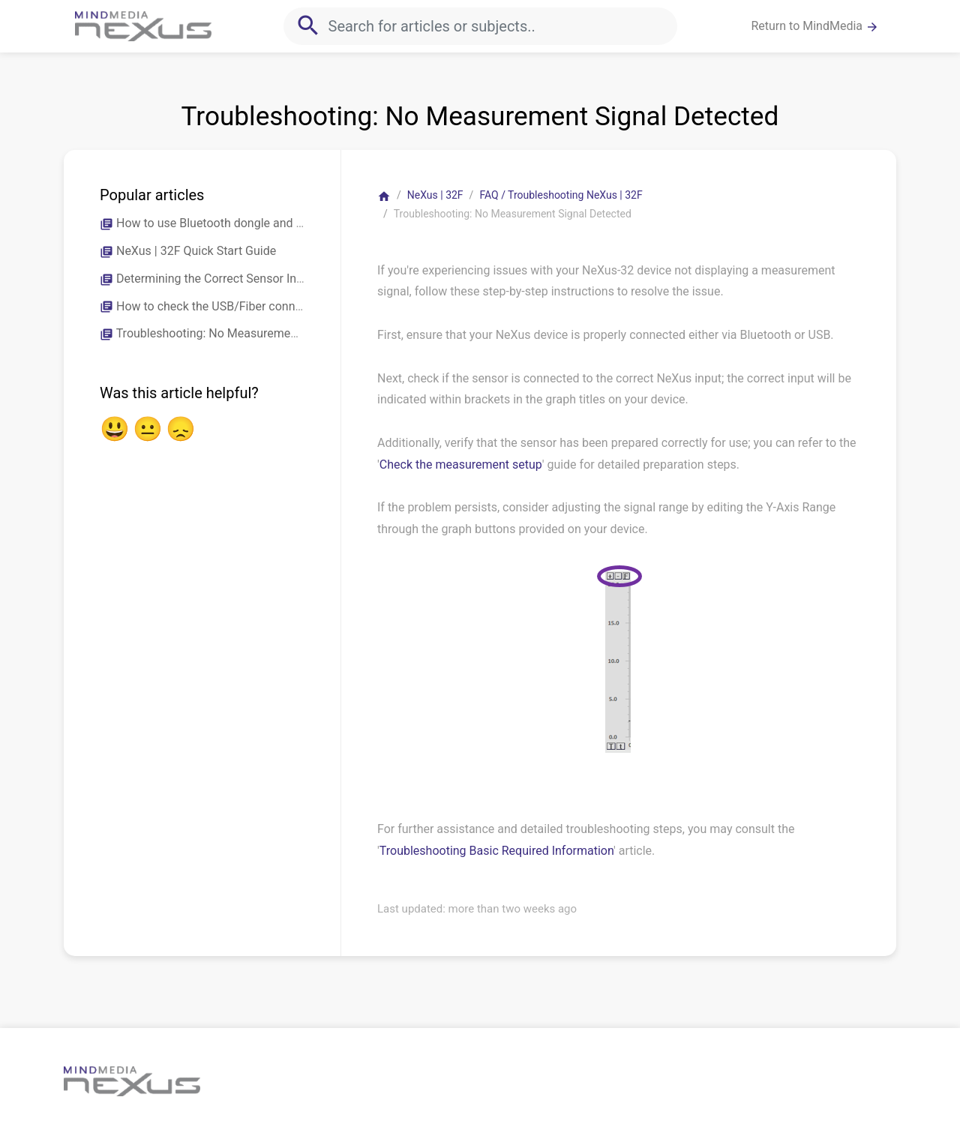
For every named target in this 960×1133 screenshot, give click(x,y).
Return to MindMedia (815, 26)
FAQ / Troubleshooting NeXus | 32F (560, 195)
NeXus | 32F (435, 195)
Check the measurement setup (461, 464)
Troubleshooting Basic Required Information (497, 851)
